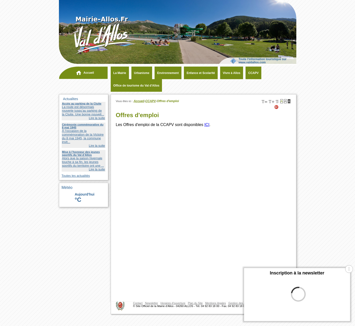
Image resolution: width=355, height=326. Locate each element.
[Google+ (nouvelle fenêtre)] (276, 107)
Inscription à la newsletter (297, 273)
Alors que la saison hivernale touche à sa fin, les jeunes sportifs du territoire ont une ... (83, 161)
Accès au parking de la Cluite (81, 103)
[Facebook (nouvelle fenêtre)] (288, 107)
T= (264, 101)
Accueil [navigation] (89, 72)
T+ (272, 101)
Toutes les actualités (76, 176)
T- (277, 101)
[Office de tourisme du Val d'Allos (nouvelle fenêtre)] (135, 86)
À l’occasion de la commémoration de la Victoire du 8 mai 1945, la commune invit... (83, 136)
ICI (206, 125)
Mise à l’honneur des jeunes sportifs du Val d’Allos (81, 153)
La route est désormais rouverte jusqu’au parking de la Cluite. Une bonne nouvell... (83, 110)
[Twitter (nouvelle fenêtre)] (282, 107)
